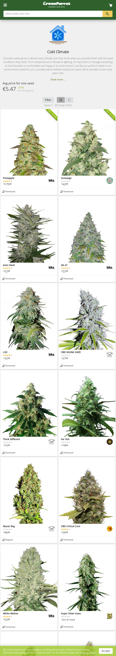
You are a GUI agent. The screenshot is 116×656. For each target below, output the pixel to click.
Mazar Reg (9, 526)
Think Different (11, 439)
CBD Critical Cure (70, 526)
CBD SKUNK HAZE (71, 352)
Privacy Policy (87, 652)
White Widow (10, 613)
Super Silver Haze (71, 613)
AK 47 (64, 265)
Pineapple (8, 178)
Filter (48, 100)
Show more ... (58, 79)
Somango (66, 178)
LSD (5, 352)
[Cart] (111, 5)
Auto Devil (9, 265)
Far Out (65, 439)
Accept (106, 651)
